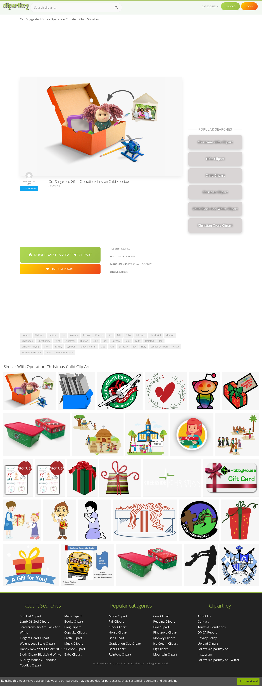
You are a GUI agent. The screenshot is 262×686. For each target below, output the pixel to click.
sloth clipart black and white (40, 654)
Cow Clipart (161, 616)
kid (63, 335)
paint (127, 340)
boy (134, 346)
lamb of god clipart (34, 621)
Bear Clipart (117, 649)
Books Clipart (73, 621)
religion (53, 335)
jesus (95, 340)
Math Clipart (73, 616)
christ (47, 346)
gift (119, 335)
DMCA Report (207, 632)
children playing (30, 346)
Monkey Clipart (164, 638)
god (103, 346)
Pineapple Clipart (165, 632)
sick (105, 340)
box (160, 340)
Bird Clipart (161, 627)
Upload (230, 6)
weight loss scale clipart (37, 643)
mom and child (64, 352)
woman (74, 335)
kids (110, 335)
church (99, 335)
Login (249, 6)
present (26, 335)
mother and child (31, 352)
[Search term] (76, 7)
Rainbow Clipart (120, 654)
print (57, 340)
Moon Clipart (118, 616)
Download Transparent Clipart (60, 254)
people (86, 335)
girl (112, 346)
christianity (44, 340)
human (84, 340)
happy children (87, 346)
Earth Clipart (73, 638)
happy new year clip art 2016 (41, 649)
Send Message (29, 188)
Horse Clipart (118, 632)
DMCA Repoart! (60, 269)
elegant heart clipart (34, 638)
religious (140, 335)
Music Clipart (73, 643)
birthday (123, 346)
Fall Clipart (116, 621)
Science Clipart (74, 649)
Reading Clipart (164, 621)
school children (159, 346)
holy (143, 346)
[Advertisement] (101, 50)
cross (49, 352)
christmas (70, 340)
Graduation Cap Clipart (125, 643)
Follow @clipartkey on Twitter (218, 660)
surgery (116, 340)
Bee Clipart (116, 638)
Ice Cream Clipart (165, 643)
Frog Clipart (72, 627)
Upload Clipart (208, 643)
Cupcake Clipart (75, 632)
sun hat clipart (30, 616)
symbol (71, 346)
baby (128, 335)
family (58, 346)
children (39, 335)
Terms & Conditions (212, 627)
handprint (155, 335)
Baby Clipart (73, 654)
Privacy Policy (207, 638)
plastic (175, 346)
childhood (27, 340)
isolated (149, 340)
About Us (204, 616)
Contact (203, 621)
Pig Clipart (160, 649)
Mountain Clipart (165, 654)
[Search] (116, 7)
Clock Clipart (118, 627)
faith (137, 340)
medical (170, 335)
